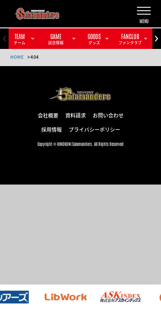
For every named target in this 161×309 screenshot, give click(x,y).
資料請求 (75, 115)
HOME (17, 57)
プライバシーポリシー (94, 129)
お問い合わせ (108, 115)
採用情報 (51, 129)
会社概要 (48, 115)
